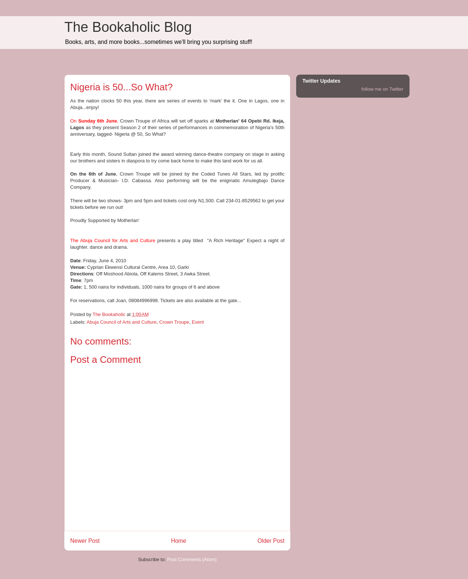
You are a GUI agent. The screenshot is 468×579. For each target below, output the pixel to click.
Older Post (270, 541)
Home (178, 541)
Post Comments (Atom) (191, 559)
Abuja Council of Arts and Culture (122, 322)
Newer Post (85, 541)
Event (198, 322)
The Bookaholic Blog (128, 27)
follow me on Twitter (382, 89)
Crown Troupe (174, 322)
